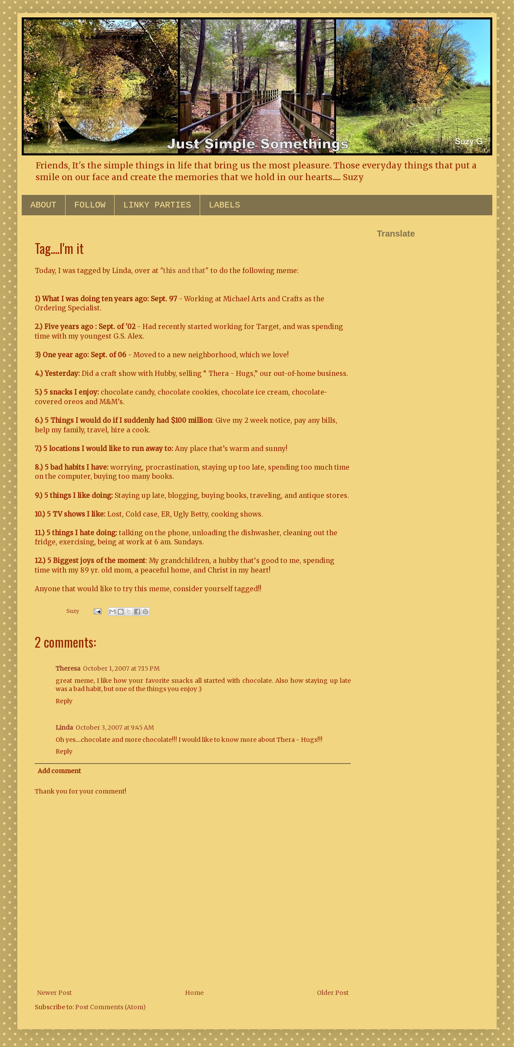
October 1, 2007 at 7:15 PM (121, 668)
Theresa (68, 668)
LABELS (224, 205)
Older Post (333, 993)
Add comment (59, 771)
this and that (184, 271)
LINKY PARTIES (157, 205)
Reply (64, 701)
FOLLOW (89, 205)
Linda (64, 727)
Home (194, 993)
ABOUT (43, 205)
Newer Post (54, 993)
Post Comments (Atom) (110, 1007)
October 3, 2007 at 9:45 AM (115, 727)
